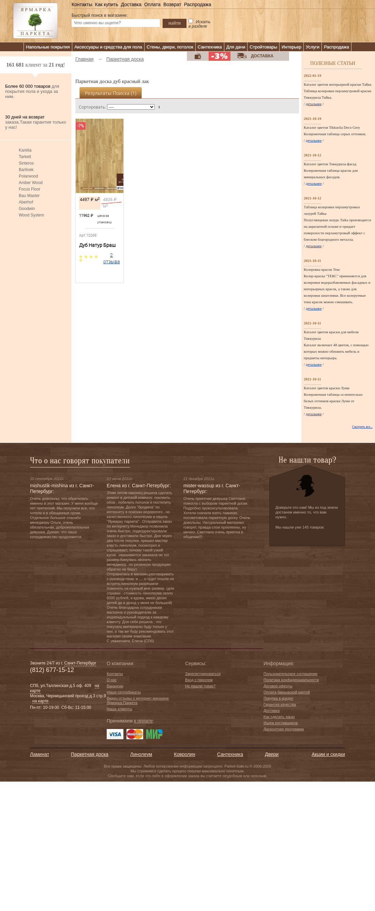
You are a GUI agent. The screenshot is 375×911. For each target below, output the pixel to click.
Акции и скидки (328, 754)
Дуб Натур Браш (97, 245)
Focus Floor (29, 189)
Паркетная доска (89, 754)
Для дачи (235, 47)
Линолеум (141, 754)
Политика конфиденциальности (291, 680)
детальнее (314, 104)
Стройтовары (263, 47)
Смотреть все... (362, 427)
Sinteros (26, 163)
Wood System (31, 215)
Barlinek (26, 169)
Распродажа (197, 4)
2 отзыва (111, 258)
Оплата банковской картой (287, 692)
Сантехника (210, 47)
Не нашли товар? (200, 686)
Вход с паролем (199, 680)
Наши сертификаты (124, 692)
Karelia (25, 150)
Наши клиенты (119, 709)
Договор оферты (278, 686)
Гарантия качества (280, 704)
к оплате (143, 721)
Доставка (131, 4)
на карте (40, 701)
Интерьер (291, 47)
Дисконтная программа (284, 729)
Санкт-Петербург (80, 663)
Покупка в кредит (279, 698)
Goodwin (27, 208)
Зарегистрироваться (203, 674)
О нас (112, 680)
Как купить (106, 4)
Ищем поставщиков (281, 723)
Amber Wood (31, 182)
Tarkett (25, 156)
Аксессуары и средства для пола (108, 47)
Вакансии (115, 686)
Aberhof (26, 202)
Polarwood (28, 176)
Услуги (312, 47)
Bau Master (29, 195)
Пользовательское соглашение (290, 674)
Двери (272, 754)
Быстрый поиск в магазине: (100, 15)
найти (174, 23)
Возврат (172, 4)
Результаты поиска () (110, 93)
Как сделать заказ (279, 717)
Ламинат (39, 754)
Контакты (82, 4)
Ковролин (184, 754)
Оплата (152, 4)
